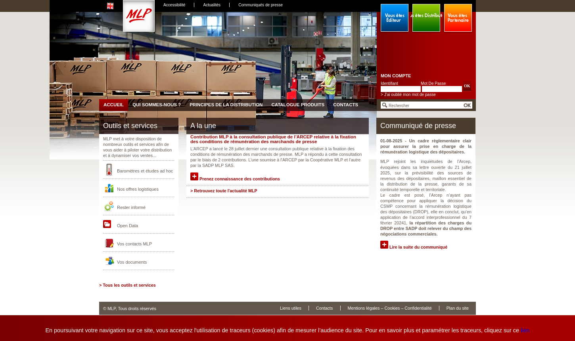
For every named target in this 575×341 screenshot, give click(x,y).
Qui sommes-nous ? (156, 104)
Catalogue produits (297, 104)
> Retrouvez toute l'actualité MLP (223, 190)
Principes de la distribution (226, 104)
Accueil (114, 104)
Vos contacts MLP (134, 243)
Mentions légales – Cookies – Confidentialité (390, 308)
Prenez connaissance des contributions (235, 178)
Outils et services (130, 126)
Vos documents (132, 262)
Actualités (211, 5)
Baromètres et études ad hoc (145, 171)
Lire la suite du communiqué (413, 247)
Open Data (127, 225)
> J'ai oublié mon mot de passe (408, 94)
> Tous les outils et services (127, 285)
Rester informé (131, 207)
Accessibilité (174, 5)
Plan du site (458, 308)
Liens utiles (290, 308)
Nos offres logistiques (138, 189)
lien (525, 330)
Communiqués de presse (260, 5)
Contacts (345, 104)
